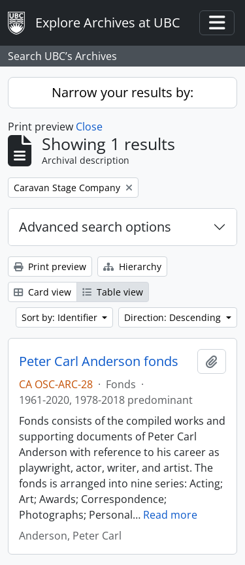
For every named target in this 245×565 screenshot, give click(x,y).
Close (89, 126)
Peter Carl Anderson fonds (98, 361)
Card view (42, 292)
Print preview (50, 266)
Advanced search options (95, 227)
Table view (112, 292)
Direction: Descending (173, 317)
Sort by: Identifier (61, 317)
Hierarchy (132, 266)
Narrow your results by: (122, 92)
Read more (170, 515)
